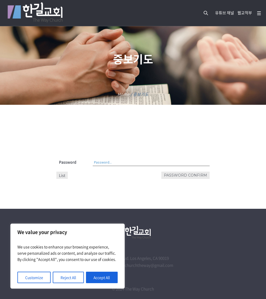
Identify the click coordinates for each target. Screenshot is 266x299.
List (62, 175)
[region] (67, 256)
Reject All (68, 277)
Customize (34, 277)
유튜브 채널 (224, 13)
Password (67, 162)
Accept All (101, 277)
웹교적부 (244, 13)
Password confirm (185, 175)
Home (123, 94)
